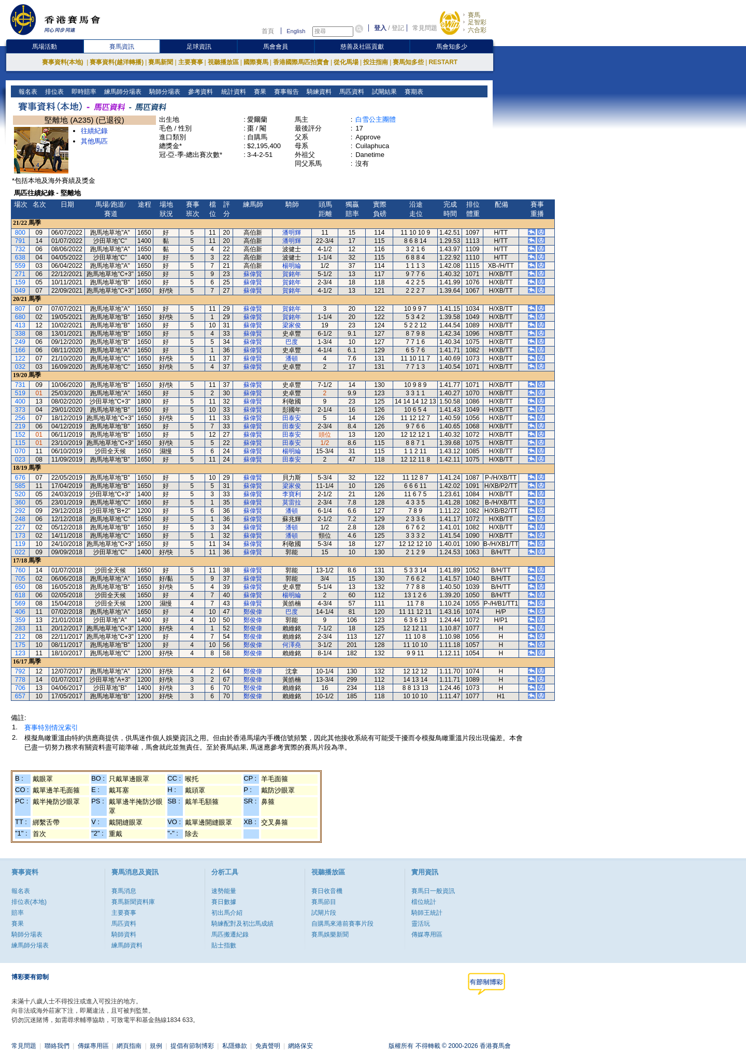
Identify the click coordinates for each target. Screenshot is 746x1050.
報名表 (27, 91)
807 (20, 308)
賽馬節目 (323, 901)
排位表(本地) (29, 901)
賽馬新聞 (160, 62)
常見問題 (424, 28)
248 (20, 519)
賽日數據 (223, 901)
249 (20, 342)
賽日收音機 (326, 891)
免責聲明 (267, 1045)
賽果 (259, 91)
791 (20, 240)
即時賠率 (83, 91)
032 (20, 366)
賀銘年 (291, 274)
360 (20, 502)
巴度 (291, 342)
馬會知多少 (451, 46)
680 (20, 317)
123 (20, 653)
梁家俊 (291, 325)
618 (20, 595)
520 (20, 494)
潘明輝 (291, 232)
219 (20, 426)
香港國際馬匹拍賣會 (301, 62)
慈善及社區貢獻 (362, 46)
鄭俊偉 (252, 611)
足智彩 (477, 22)
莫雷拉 (291, 502)
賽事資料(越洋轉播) (117, 62)
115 (20, 443)
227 (20, 527)
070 (20, 451)
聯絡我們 (57, 1045)
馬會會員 (275, 46)
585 (20, 486)
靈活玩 (420, 923)
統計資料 (232, 91)
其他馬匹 (94, 141)
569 (20, 603)
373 (20, 409)
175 (20, 645)
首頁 (268, 31)
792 (20, 671)
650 (20, 587)
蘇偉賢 (252, 274)
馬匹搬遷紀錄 (230, 934)
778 (20, 679)
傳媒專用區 (426, 934)
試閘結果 (383, 91)
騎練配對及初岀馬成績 (242, 923)
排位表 (54, 91)
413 (20, 325)
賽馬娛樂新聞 (330, 934)
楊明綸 (291, 265)
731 (20, 385)
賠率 (17, 912)
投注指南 (375, 62)
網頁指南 (129, 1045)
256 (20, 418)
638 (20, 257)
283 (20, 628)
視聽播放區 (223, 62)
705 (20, 578)
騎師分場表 (164, 91)
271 (20, 274)
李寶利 (291, 494)
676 (20, 477)
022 (20, 552)
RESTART (442, 62)
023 (20, 459)
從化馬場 (346, 62)
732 (20, 249)
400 (20, 401)
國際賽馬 (255, 62)
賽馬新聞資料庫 (133, 901)
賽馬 (474, 15)
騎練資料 (318, 91)
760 (20, 570)
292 (20, 510)
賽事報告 (285, 91)
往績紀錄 (94, 131)
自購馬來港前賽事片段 (342, 923)
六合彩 (477, 30)
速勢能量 (223, 891)
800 (20, 232)
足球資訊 (199, 46)
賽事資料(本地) (63, 62)
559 (20, 265)
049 (20, 290)
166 (20, 350)
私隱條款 (234, 1045)
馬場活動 (44, 46)
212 (20, 636)
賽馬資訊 (121, 46)
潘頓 (291, 358)
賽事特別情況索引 (51, 727)
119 (20, 544)
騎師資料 (123, 934)
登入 (380, 28)
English (295, 31)
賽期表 (413, 91)
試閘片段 (323, 912)
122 (20, 358)
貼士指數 (223, 945)
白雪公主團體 (375, 119)
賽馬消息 (123, 891)
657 (20, 696)
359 (20, 620)
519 (20, 393)
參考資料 (200, 91)
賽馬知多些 (408, 62)
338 (20, 333)
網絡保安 (300, 1045)
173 (20, 535)
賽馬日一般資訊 (433, 891)
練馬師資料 (126, 945)
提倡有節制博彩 (192, 1045)
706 (20, 688)
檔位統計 (423, 901)
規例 (156, 1045)
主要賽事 (190, 62)
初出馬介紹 (226, 912)
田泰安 (291, 418)
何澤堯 (291, 645)
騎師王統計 (426, 912)
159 (20, 282)
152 (20, 434)
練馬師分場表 (122, 91)
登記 (398, 28)
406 (20, 611)
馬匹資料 (350, 91)
